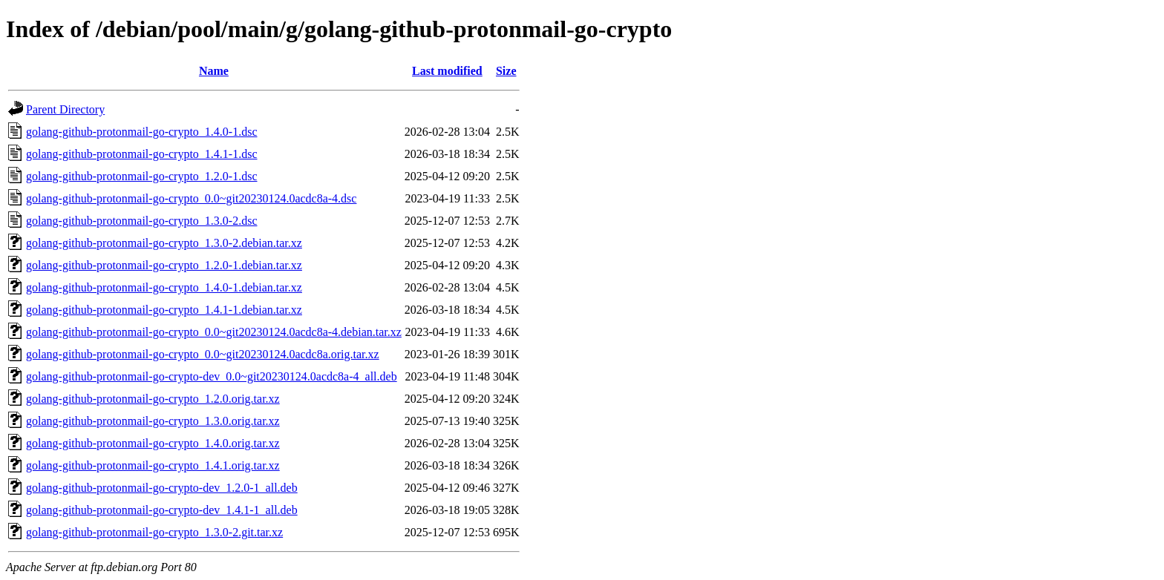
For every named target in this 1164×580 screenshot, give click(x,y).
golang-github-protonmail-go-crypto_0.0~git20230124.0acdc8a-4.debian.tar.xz (214, 332)
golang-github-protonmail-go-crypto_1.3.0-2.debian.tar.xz (164, 243)
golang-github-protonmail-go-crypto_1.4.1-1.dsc (142, 154)
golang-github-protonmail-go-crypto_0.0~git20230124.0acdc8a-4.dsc (191, 198)
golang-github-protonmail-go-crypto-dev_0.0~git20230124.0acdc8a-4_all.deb (211, 376)
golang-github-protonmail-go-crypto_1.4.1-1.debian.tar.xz (164, 309)
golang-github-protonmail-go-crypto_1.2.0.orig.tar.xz (153, 398)
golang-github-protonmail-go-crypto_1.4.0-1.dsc (142, 131)
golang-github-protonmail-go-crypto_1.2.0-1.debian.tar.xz (164, 265)
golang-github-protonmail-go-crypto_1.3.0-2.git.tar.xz (154, 532)
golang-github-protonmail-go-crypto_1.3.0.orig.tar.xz (153, 421)
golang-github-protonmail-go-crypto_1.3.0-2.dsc (142, 220)
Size (506, 71)
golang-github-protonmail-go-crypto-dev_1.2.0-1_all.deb (162, 487)
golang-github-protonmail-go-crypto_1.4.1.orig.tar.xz (153, 465)
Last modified (447, 71)
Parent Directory (65, 109)
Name (214, 71)
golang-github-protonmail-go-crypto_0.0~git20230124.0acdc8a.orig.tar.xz (202, 354)
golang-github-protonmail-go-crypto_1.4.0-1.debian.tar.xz (164, 287)
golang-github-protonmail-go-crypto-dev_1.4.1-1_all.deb (162, 510)
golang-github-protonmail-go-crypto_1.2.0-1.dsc (142, 176)
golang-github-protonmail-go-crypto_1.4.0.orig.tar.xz (153, 443)
